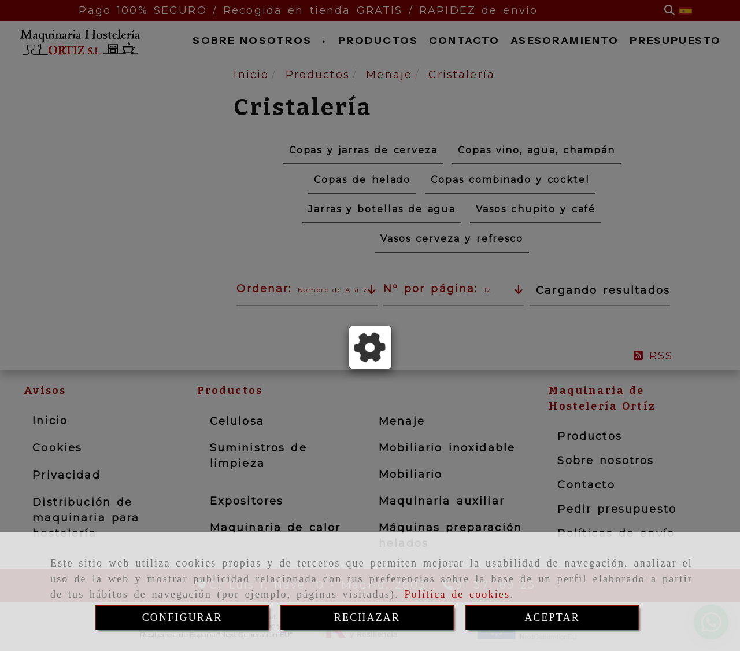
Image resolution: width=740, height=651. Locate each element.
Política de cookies (457, 594)
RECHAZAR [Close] (367, 617)
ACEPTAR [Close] (552, 617)
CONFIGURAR (182, 617)
